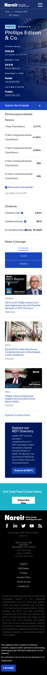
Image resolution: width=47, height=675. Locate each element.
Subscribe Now (23, 501)
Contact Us (23, 586)
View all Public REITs (12, 95)
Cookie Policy (24, 577)
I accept (8, 668)
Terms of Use (23, 582)
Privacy (23, 573)
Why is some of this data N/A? (20, 187)
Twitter (23, 526)
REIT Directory (14, 15)
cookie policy (6, 660)
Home (7, 12)
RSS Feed (40, 526)
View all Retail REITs (12, 82)
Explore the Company (23, 105)
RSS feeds (23, 568)
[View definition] (21, 213)
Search (23, 564)
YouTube (32, 526)
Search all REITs (24, 470)
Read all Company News (17, 415)
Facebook (7, 526)
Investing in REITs (21, 12)
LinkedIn (15, 526)
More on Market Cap (12, 68)
